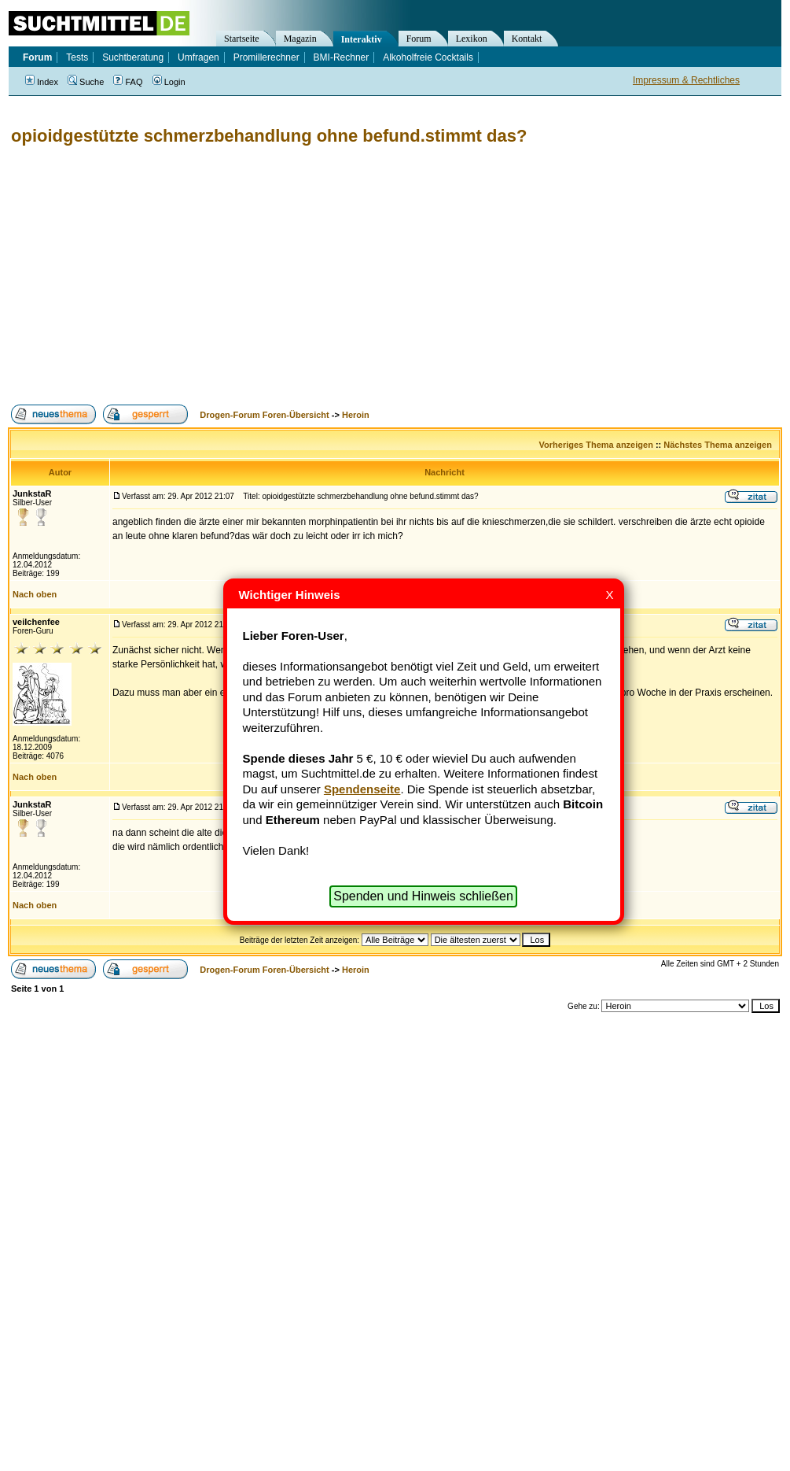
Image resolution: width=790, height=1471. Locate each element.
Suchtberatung (133, 57)
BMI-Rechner (341, 57)
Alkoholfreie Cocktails (428, 57)
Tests (77, 57)
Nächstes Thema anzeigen (717, 444)
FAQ (127, 82)
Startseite (241, 38)
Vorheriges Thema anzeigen (596, 444)
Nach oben (35, 594)
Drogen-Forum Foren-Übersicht (264, 414)
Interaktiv (361, 39)
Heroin (355, 414)
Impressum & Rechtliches (686, 80)
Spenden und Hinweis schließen (423, 896)
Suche (86, 82)
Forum (419, 38)
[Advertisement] (251, 275)
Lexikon (471, 38)
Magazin (300, 38)
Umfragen (198, 57)
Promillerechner (266, 57)
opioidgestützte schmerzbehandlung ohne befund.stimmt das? (269, 136)
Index (41, 82)
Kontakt (527, 38)
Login (169, 82)
